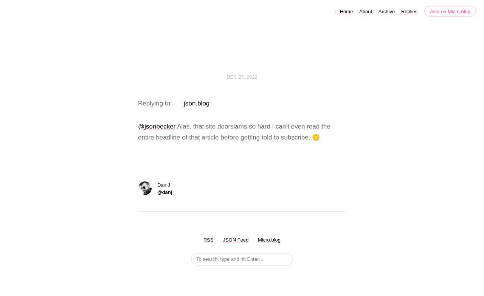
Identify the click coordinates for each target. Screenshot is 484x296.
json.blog (196, 103)
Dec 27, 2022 (242, 77)
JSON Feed (235, 240)
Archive (387, 11)
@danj (164, 192)
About (365, 11)
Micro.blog (269, 240)
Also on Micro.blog (450, 11)
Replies (409, 11)
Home (343, 11)
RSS (208, 240)
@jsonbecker (156, 126)
